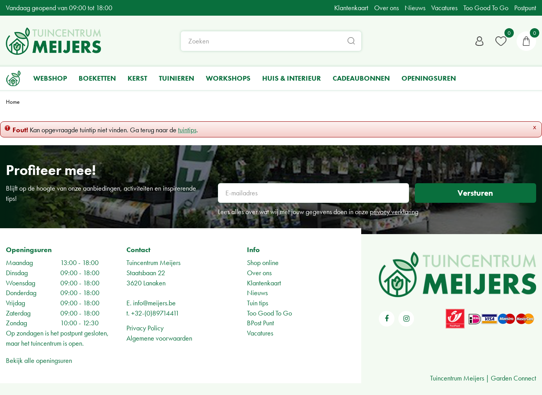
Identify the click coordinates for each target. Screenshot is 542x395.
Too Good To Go (269, 312)
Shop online (263, 262)
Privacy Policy (145, 327)
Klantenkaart (264, 282)
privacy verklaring (394, 211)
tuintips (187, 129)
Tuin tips (257, 302)
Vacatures (260, 332)
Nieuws (257, 292)
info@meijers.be (154, 302)
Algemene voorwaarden (159, 338)
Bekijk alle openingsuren (39, 360)
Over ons (259, 272)
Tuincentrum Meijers (153, 262)
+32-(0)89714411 (155, 312)
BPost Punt (260, 322)
